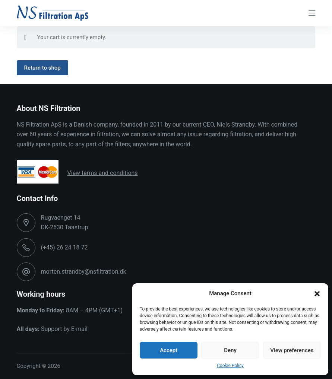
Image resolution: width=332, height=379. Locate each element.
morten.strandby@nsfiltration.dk (83, 271)
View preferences (291, 350)
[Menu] (312, 13)
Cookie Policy (230, 365)
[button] (317, 293)
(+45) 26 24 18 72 (64, 247)
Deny (230, 350)
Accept (168, 350)
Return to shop (42, 67)
